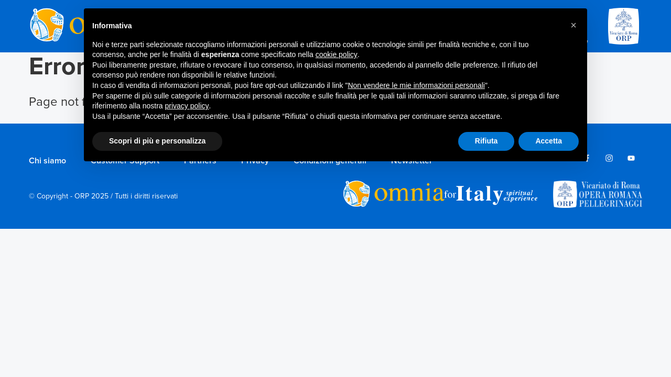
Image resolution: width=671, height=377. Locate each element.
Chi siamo (47, 161)
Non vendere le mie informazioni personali (416, 85)
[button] (573, 25)
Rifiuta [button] (486, 141)
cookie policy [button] (337, 54)
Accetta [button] (548, 141)
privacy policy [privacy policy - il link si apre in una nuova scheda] (187, 106)
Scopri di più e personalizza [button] (157, 141)
